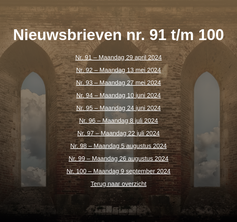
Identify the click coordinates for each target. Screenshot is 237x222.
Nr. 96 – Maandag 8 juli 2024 (118, 120)
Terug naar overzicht (118, 183)
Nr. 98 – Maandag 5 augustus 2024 (118, 145)
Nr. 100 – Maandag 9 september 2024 (119, 171)
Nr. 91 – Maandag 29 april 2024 (118, 57)
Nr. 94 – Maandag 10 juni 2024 (118, 95)
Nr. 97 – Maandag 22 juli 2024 (118, 133)
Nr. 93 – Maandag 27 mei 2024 (118, 82)
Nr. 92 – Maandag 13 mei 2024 (118, 70)
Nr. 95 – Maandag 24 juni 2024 (118, 108)
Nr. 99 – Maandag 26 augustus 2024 (118, 158)
